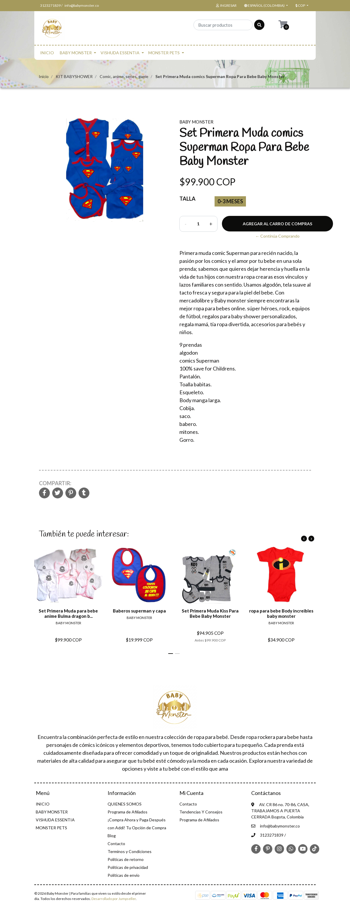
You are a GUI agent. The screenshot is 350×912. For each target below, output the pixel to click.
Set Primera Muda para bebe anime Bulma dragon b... (68, 613)
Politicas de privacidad (128, 867)
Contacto (116, 843)
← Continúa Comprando (277, 236)
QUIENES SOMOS (125, 803)
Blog (112, 835)
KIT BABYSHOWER (74, 76)
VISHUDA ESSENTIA (120, 52)
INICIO (47, 52)
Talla (187, 198)
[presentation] (304, 539)
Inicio (44, 76)
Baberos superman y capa (139, 610)
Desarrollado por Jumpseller (113, 898)
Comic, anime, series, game (124, 76)
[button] (265, 5)
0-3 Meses (230, 201)
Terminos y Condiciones (130, 851)
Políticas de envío (124, 875)
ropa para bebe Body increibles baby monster (281, 613)
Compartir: (55, 483)
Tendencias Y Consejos (200, 811)
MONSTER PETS (164, 52)
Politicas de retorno (126, 859)
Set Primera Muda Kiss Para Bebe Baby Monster (210, 613)
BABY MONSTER (76, 52)
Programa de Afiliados (127, 811)
